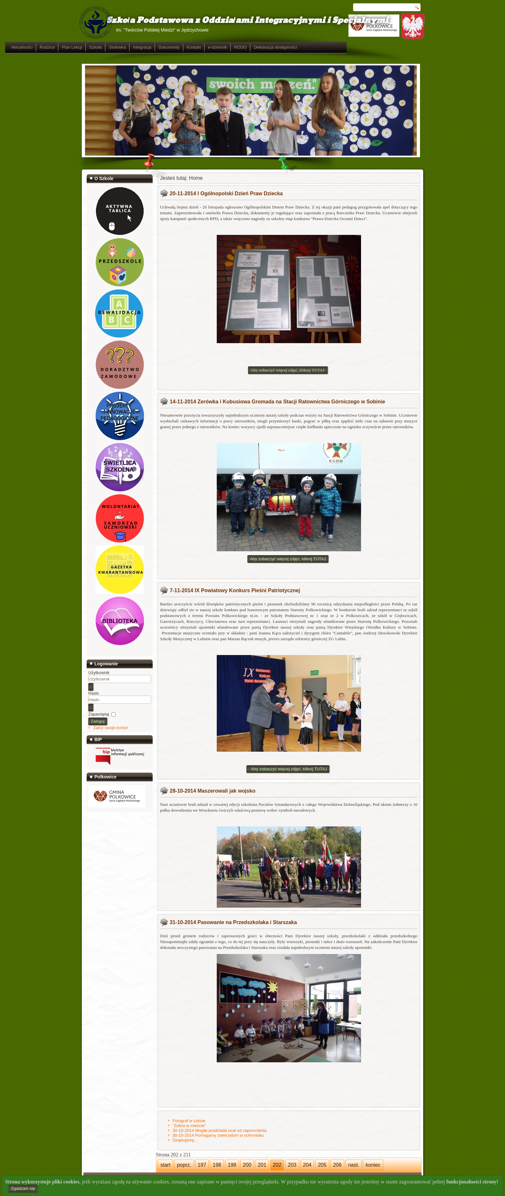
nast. (353, 1165)
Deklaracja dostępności (352, 47)
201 (262, 1165)
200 (247, 1165)
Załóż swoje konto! (110, 727)
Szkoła (172, 47)
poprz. (184, 1165)
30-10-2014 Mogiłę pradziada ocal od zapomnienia (220, 1130)
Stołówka (194, 47)
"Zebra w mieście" (189, 1125)
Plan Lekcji (148, 47)
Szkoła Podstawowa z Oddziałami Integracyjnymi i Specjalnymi (237, 20)
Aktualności (98, 47)
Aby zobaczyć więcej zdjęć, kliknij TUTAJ (288, 558)
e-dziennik (294, 47)
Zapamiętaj (98, 714)
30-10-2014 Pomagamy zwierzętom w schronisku (218, 1135)
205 (322, 1165)
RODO (317, 47)
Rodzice (123, 47)
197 (202, 1165)
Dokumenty (245, 47)
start (165, 1165)
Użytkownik (99, 672)
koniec (373, 1165)
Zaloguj (98, 721)
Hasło (93, 693)
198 (217, 1165)
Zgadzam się (23, 1188)
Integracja (219, 47)
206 (337, 1165)
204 (307, 1165)
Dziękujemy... (185, 1140)
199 (232, 1165)
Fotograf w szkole (189, 1120)
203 (292, 1165)
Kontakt (270, 47)
